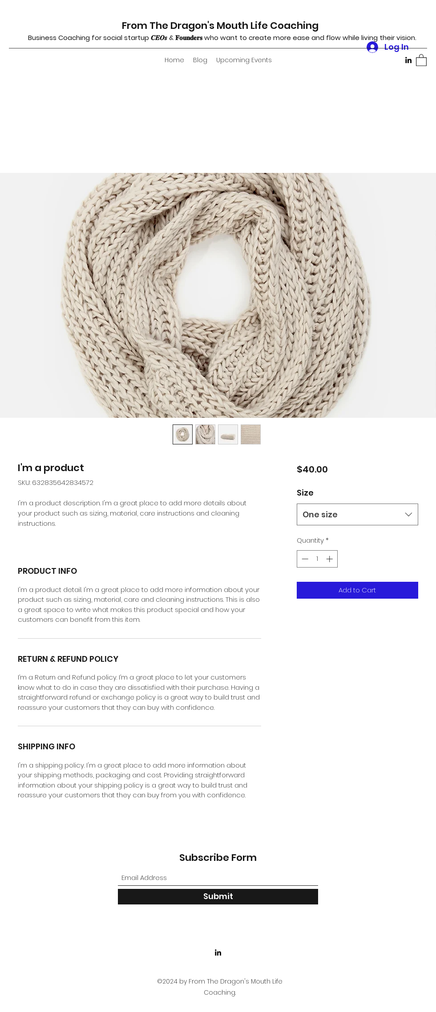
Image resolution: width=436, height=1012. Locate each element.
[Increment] (330, 559)
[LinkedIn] (408, 60)
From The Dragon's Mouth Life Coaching (220, 25)
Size (305, 492)
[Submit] (218, 896)
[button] (421, 59)
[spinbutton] (317, 559)
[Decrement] (304, 559)
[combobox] (357, 515)
